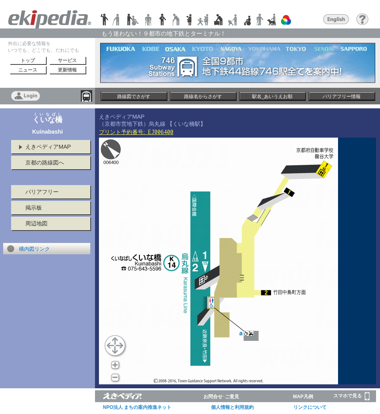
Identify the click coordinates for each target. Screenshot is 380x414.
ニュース (27, 70)
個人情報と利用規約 (232, 407)
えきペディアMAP (48, 147)
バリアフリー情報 (342, 96)
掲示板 (33, 207)
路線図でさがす (133, 96)
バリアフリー (42, 192)
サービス (67, 60)
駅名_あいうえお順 (272, 96)
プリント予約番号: (136, 132)
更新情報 (67, 70)
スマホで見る (351, 396)
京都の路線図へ (44, 162)
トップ (28, 60)
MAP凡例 (303, 396)
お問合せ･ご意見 (221, 396)
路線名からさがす (203, 96)
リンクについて (310, 407)
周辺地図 (36, 223)
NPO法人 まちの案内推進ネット (137, 407)
